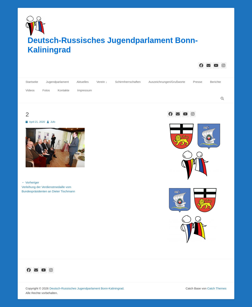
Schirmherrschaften (128, 81)
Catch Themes (216, 288)
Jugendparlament (57, 81)
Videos (30, 90)
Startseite (32, 81)
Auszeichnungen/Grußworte (166, 81)
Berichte (215, 81)
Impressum (84, 90)
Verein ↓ (101, 81)
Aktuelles (83, 81)
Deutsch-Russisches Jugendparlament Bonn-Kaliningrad (86, 288)
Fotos (46, 90)
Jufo (52, 121)
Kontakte (63, 90)
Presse (197, 81)
